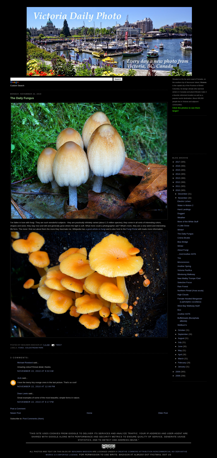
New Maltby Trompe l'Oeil (188, 278)
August (181, 338)
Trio (179, 258)
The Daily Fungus (22, 98)
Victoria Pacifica (184, 270)
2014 (178, 174)
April (180, 354)
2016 (178, 166)
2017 (178, 162)
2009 (178, 371)
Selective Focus (184, 282)
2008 (178, 376)
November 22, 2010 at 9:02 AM (35, 371)
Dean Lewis (22, 393)
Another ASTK (183, 314)
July (180, 342)
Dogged (181, 213)
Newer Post (15, 413)
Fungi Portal (131, 229)
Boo (179, 310)
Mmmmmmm (183, 262)
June (180, 346)
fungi (21, 348)
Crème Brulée (183, 238)
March (181, 358)
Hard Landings (184, 209)
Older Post (163, 413)
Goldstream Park (34, 348)
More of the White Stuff (187, 221)
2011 (178, 186)
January (182, 366)
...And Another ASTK (186, 254)
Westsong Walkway (186, 274)
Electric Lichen (184, 201)
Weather (181, 217)
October (182, 330)
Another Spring (184, 266)
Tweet (59, 345)
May (180, 350)
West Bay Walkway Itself (188, 306)
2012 (178, 182)
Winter (180, 246)
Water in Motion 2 (185, 205)
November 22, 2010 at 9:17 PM (35, 402)
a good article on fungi (96, 229)
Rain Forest (182, 286)
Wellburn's (182, 325)
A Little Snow (183, 225)
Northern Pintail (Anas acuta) (190, 290)
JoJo (19, 378)
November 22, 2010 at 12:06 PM (36, 386)
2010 (178, 190)
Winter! (180, 230)
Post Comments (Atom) (33, 418)
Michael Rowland (25, 362)
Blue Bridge (182, 242)
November (183, 198)
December (183, 194)
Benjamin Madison (82, 452)
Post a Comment (17, 408)
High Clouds (182, 294)
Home (89, 413)
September (183, 334)
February (182, 362)
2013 (178, 178)
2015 (178, 170)
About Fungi (182, 250)
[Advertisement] (188, 134)
